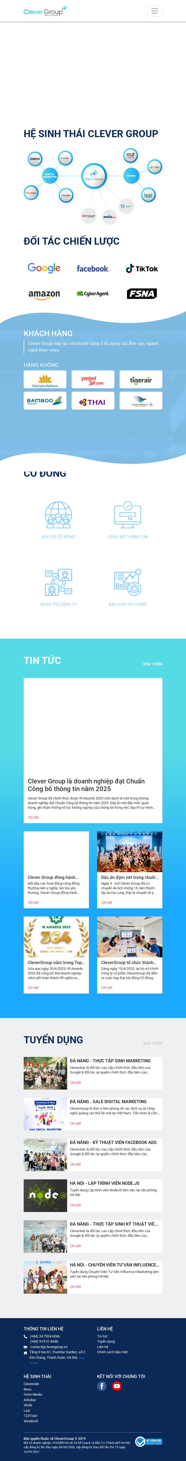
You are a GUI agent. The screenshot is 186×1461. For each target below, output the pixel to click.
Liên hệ (102, 1347)
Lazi (27, 1410)
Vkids (28, 1405)
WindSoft (31, 1421)
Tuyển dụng (106, 1341)
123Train (30, 1416)
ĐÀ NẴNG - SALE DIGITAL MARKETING (108, 1101)
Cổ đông (45, 473)
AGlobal (30, 1400)
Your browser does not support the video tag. (93, 68)
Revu (27, 1389)
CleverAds (31, 1384)
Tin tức (102, 1336)
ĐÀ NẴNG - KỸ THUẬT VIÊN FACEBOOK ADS (113, 1142)
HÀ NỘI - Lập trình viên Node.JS (105, 1183)
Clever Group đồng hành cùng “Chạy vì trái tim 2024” (55, 880)
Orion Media (33, 1394)
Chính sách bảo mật (112, 1352)
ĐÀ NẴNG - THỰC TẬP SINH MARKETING (110, 1060)
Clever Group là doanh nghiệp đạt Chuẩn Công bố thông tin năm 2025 (86, 785)
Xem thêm (152, 664)
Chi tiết (33, 817)
